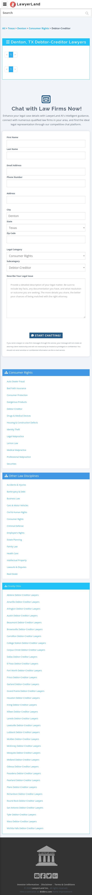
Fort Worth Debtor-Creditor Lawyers (24, 670)
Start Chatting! (46, 335)
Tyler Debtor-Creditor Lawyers (21, 814)
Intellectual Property (17, 560)
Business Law (13, 498)
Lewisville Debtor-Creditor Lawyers (24, 725)
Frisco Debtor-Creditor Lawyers (22, 677)
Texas (11, 28)
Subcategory (13, 261)
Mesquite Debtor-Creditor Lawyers (23, 752)
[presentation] (46, 325)
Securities (11, 463)
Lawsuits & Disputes (16, 567)
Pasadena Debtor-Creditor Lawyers (24, 773)
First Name (12, 137)
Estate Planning (14, 539)
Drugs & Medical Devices (19, 415)
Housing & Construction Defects (22, 422)
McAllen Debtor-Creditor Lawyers (23, 739)
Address (11, 193)
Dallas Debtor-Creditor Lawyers (22, 656)
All (3, 28)
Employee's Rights (15, 532)
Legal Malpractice (15, 436)
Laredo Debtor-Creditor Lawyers (22, 718)
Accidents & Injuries (16, 484)
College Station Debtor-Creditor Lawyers (26, 643)
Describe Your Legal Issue (20, 276)
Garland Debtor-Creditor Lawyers (23, 684)
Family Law (12, 546)
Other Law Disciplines (24, 476)
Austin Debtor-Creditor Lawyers (22, 615)
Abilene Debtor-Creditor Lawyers (23, 595)
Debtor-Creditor (14, 408)
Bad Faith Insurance (16, 388)
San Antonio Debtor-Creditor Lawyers (25, 807)
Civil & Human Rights (17, 512)
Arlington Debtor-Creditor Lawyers (23, 608)
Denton (21, 28)
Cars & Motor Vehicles (17, 505)
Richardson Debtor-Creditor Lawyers (24, 794)
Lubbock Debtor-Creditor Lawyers (23, 732)
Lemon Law (12, 443)
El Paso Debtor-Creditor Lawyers (22, 663)
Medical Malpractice (16, 450)
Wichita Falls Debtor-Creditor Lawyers (25, 828)
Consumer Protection (17, 395)
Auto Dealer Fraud (16, 381)
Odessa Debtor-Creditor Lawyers (23, 766)
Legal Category (14, 249)
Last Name (12, 149)
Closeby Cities (14, 586)
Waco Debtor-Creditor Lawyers (22, 821)
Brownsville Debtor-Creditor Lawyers (24, 629)
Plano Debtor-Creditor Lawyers (22, 787)
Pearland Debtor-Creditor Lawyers (23, 780)
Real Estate (12, 574)
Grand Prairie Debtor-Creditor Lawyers (25, 691)
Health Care (12, 553)
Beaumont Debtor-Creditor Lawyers (24, 622)
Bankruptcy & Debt (16, 491)
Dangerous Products (17, 402)
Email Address (14, 165)
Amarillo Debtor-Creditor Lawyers (23, 601)
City (9, 209)
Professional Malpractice (19, 456)
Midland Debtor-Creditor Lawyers (23, 759)
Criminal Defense (15, 526)
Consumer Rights (39, 28)
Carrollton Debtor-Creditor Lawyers (24, 636)
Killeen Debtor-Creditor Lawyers (22, 711)
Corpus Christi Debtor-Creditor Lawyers (26, 649)
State (9, 221)
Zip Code (11, 233)
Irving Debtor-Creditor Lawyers (22, 704)
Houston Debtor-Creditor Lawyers (23, 697)
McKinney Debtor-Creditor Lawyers (24, 746)
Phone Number (15, 177)
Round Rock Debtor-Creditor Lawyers (25, 800)
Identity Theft (13, 429)
